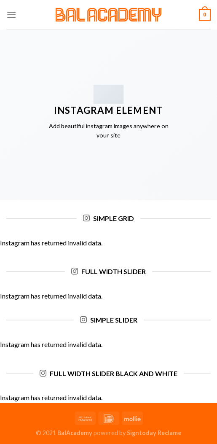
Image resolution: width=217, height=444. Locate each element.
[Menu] (11, 14)
